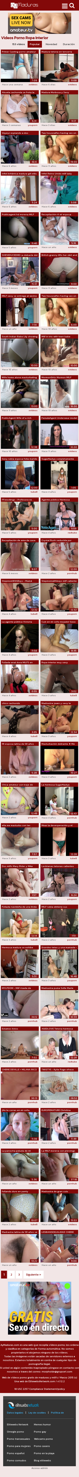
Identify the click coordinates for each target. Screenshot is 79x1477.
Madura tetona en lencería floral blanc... (57, 52)
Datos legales (15, 1413)
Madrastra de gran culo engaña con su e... (55, 1191)
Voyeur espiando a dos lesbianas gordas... (15, 133)
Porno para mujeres (19, 1446)
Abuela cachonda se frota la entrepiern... (18, 92)
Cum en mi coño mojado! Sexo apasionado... (59, 622)
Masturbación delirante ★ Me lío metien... (58, 744)
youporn (32, 125)
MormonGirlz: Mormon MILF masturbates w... (56, 377)
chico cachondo (11, 703)
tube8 (34, 491)
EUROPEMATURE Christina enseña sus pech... (56, 1110)
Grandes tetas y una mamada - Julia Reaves (59, 947)
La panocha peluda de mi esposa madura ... (16, 1151)
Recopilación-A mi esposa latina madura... (56, 214)
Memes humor (42, 1424)
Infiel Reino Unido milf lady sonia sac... (57, 174)
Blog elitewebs (42, 1460)
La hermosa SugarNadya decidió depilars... (56, 785)
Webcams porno (43, 1439)
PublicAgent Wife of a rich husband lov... (16, 418)
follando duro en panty (15, 1191)
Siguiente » (33, 1274)
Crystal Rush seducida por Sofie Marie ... (56, 540)
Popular (35, 44)
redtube (72, 532)
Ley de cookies (37, 1413)
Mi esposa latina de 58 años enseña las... (18, 744)
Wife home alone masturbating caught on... (19, 377)
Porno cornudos (16, 1460)
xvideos (33, 84)
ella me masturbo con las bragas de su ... (16, 825)
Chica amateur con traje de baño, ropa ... (17, 785)
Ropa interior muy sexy (55, 662)
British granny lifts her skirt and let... (59, 255)
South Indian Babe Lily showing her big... (19, 337)
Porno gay (40, 1432)
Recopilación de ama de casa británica (18, 540)
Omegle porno (15, 1432)
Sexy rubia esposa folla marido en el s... (19, 459)
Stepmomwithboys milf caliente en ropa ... (59, 581)
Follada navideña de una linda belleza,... (19, 907)
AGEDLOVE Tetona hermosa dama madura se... (57, 1029)
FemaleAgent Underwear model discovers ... (59, 418)
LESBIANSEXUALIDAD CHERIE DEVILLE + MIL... (58, 1232)
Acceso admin (39, 1468)
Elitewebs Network (17, 1424)
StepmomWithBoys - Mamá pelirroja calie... (17, 581)
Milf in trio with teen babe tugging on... (56, 337)
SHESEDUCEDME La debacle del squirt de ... (19, 255)
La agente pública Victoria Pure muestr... (17, 622)
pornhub (72, 573)
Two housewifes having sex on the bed (59, 133)
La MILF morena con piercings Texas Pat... (58, 1151)
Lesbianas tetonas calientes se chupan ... (58, 866)
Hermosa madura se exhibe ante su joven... (17, 947)
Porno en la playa (44, 1453)
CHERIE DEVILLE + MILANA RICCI (19, 1069)
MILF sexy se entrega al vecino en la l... (19, 296)
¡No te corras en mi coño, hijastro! (16, 1110)
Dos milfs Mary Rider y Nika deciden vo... (17, 866)
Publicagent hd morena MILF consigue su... (18, 214)
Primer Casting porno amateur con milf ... (19, 52)
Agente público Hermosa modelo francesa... (56, 500)
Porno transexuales (18, 1439)
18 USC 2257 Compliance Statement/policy (39, 1389)
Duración (69, 44)
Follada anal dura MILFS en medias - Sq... (17, 662)
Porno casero (42, 1446)
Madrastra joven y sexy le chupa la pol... (56, 703)
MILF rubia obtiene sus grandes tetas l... (54, 907)
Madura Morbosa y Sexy (55, 92)
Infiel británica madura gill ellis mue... (19, 174)
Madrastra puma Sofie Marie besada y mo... (57, 988)
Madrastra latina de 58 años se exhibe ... (19, 1232)
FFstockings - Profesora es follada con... (17, 500)
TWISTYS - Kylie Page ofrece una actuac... (58, 1070)
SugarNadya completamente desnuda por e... (58, 459)
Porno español (15, 1453)
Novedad (51, 44)
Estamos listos (10, 1028)
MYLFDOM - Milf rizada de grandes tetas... (16, 988)
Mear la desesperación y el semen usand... (57, 825)
